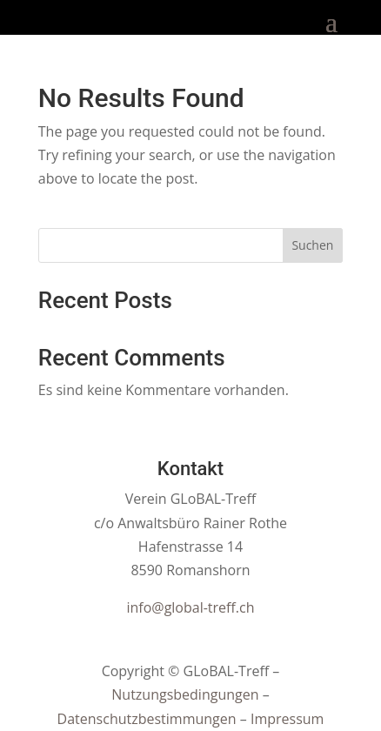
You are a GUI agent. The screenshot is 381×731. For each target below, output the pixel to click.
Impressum (287, 718)
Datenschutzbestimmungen (147, 718)
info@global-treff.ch (190, 607)
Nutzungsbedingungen (184, 694)
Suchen (312, 245)
